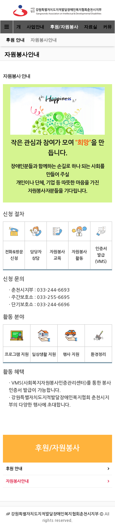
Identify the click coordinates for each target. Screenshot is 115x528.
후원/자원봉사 (64, 27)
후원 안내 (15, 40)
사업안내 (35, 27)
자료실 (90, 27)
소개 (16, 27)
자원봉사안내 (43, 40)
